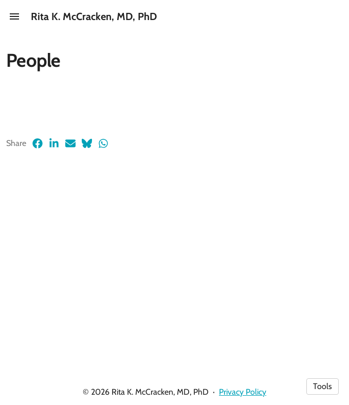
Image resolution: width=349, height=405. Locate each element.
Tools (322, 386)
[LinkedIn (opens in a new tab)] (54, 143)
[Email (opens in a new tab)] (70, 143)
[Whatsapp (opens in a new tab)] (103, 143)
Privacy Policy (242, 392)
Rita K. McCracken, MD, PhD (94, 16)
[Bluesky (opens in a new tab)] (87, 143)
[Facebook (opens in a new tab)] (37, 143)
